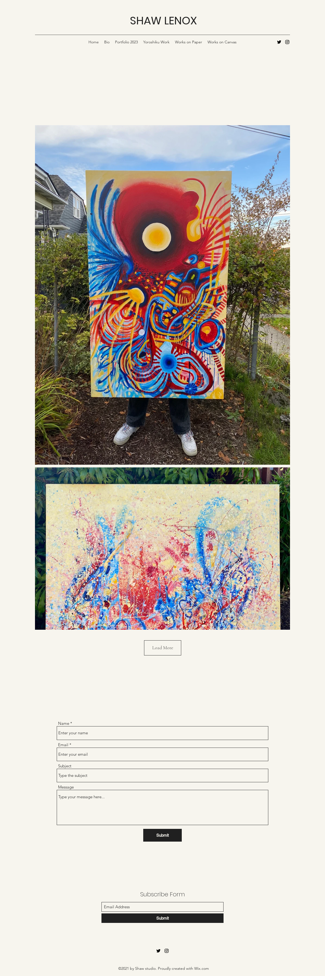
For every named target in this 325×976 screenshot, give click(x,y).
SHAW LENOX (163, 20)
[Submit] (162, 835)
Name (63, 723)
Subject (64, 766)
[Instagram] (287, 42)
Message (66, 787)
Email (63, 745)
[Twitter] (279, 42)
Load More (162, 648)
